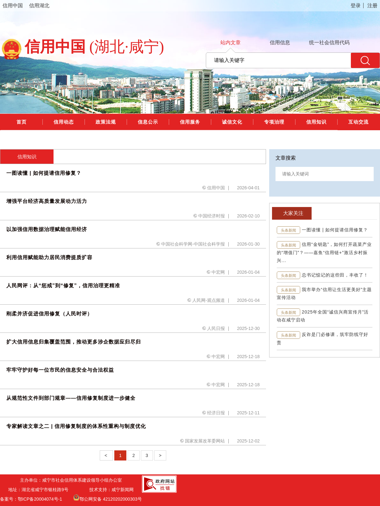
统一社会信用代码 (329, 42)
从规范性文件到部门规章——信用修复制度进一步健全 (71, 398)
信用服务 (190, 122)
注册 (372, 5)
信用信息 (280, 42)
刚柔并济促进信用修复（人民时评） (49, 313)
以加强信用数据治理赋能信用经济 (46, 229)
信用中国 (13, 5)
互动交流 (358, 122)
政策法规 (106, 122)
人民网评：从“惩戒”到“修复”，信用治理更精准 (63, 285)
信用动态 (64, 122)
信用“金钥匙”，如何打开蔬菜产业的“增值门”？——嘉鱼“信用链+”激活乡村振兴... (324, 252)
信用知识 (316, 122)
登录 (356, 5)
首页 (21, 122)
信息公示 (148, 122)
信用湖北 (39, 5)
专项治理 (274, 122)
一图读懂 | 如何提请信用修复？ (43, 173)
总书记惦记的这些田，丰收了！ (335, 274)
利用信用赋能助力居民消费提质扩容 (49, 257)
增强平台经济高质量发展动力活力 (46, 201)
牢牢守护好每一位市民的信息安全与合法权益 (60, 370)
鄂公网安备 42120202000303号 (107, 497)
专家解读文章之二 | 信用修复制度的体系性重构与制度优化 (76, 426)
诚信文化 (232, 122)
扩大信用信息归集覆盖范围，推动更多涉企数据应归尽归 (73, 341)
